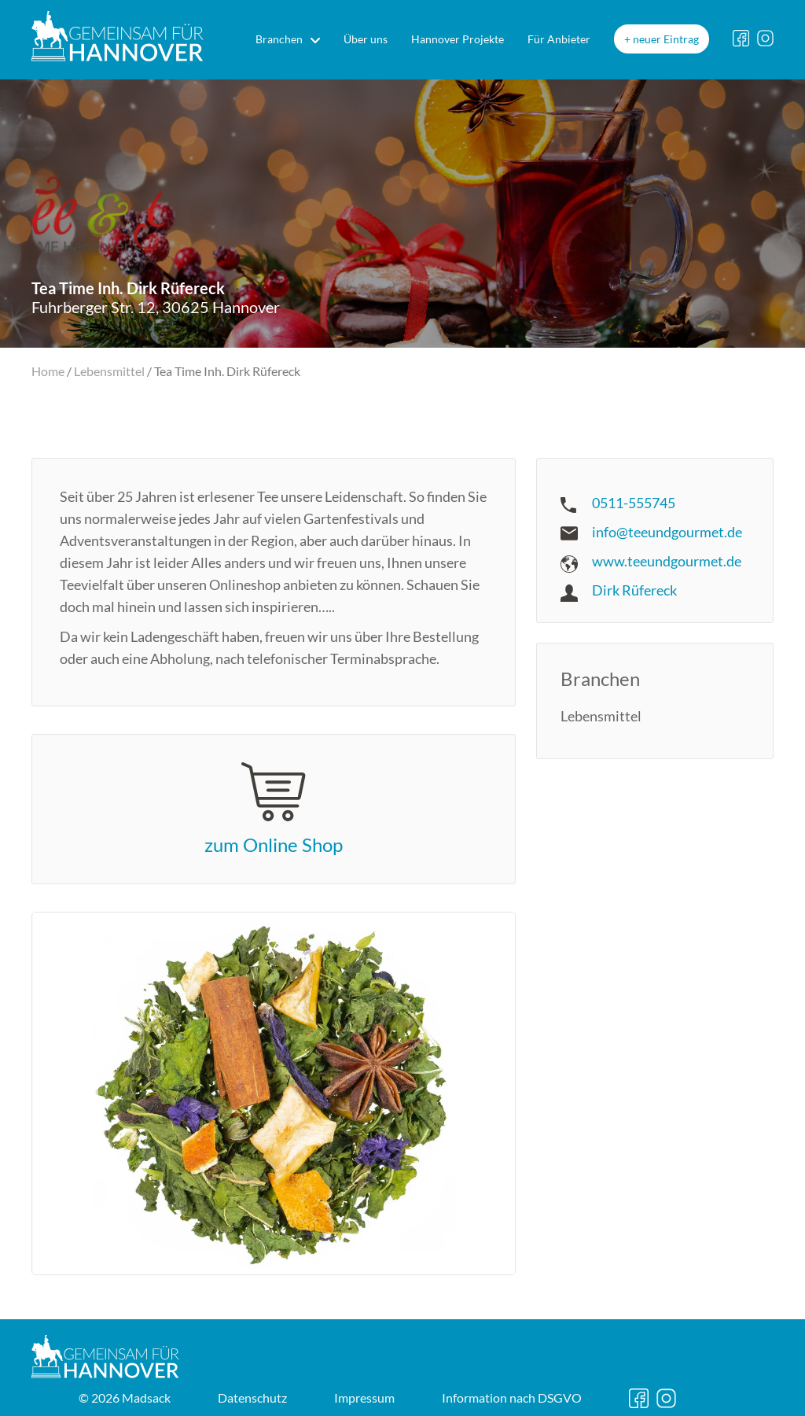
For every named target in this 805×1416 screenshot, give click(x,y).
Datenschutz (252, 1397)
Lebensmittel (109, 370)
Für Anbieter (558, 39)
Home (47, 370)
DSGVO (512, 1397)
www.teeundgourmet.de (666, 561)
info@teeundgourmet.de (667, 531)
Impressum (364, 1397)
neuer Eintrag (666, 39)
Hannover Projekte (457, 39)
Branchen (279, 39)
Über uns (366, 39)
